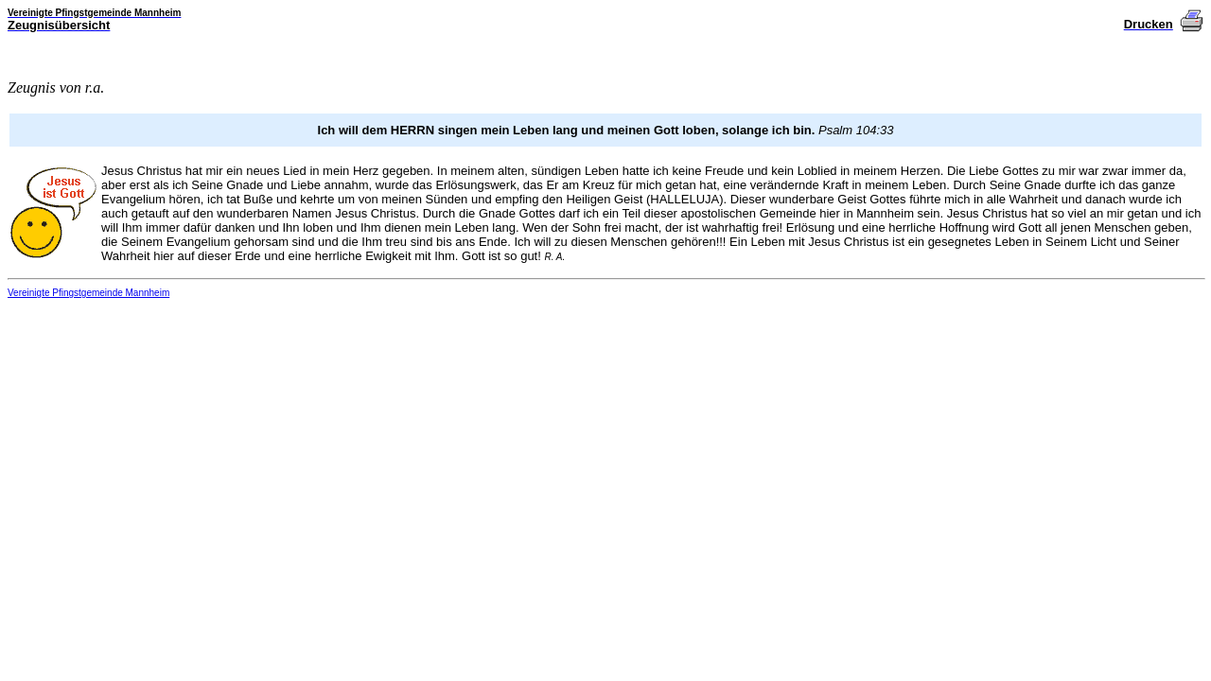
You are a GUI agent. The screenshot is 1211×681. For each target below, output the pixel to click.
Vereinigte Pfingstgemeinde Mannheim (88, 293)
